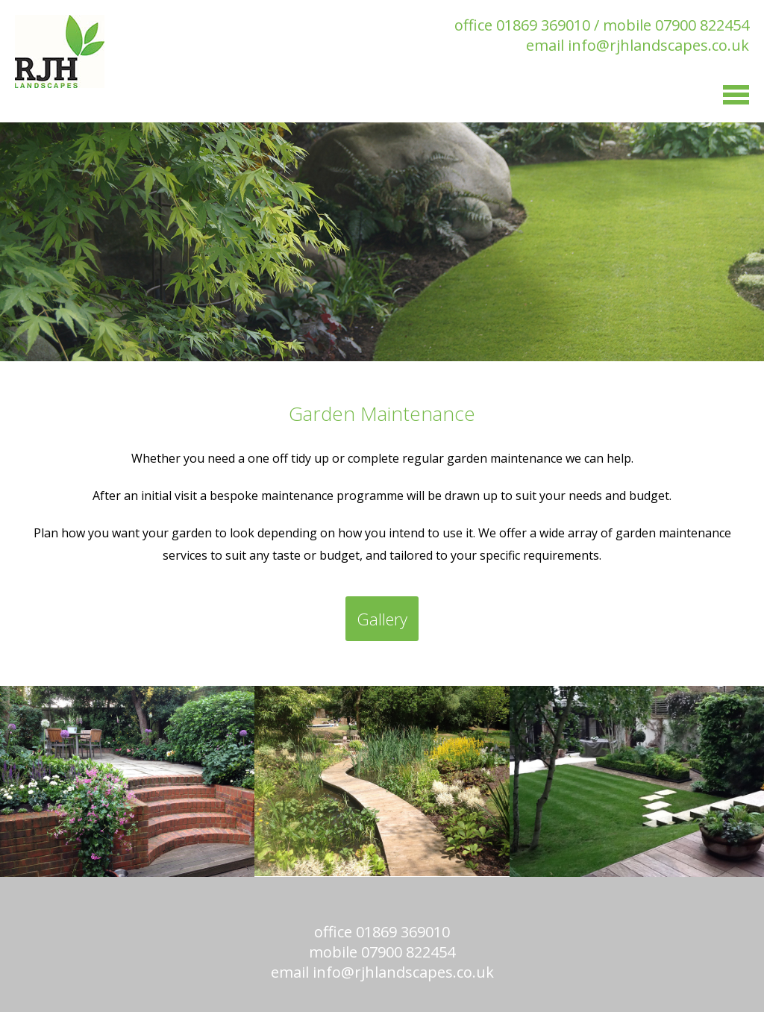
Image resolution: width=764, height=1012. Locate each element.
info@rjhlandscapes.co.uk (658, 45)
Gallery (382, 618)
